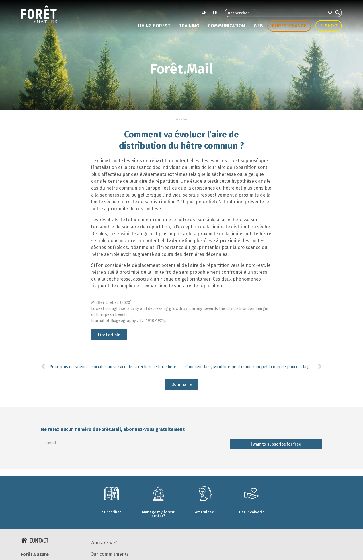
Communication (226, 25)
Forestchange (289, 25)
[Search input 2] (276, 13)
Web (258, 25)
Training (189, 25)
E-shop (328, 25)
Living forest (154, 25)
